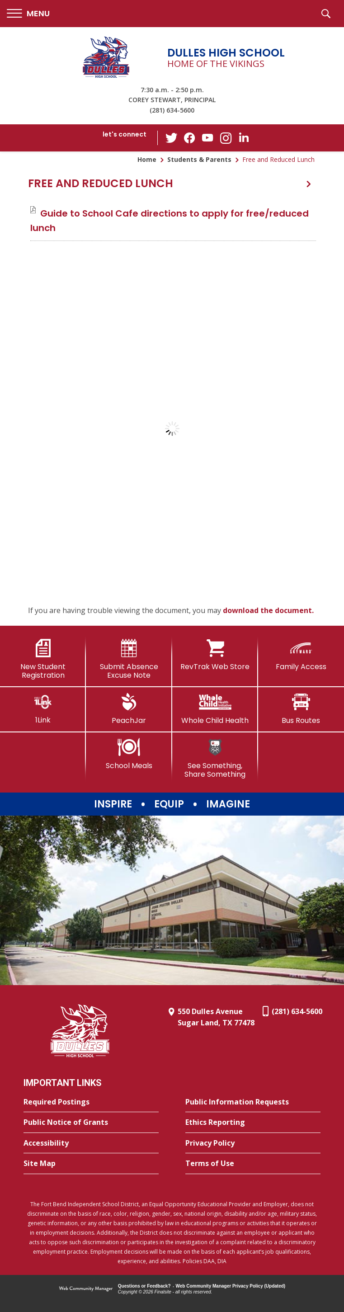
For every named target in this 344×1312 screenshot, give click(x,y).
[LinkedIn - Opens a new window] (244, 137)
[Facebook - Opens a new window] (189, 138)
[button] (28, 13)
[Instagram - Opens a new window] (226, 138)
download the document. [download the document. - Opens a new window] (268, 610)
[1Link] (43, 708)
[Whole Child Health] (215, 709)
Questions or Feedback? (144, 1286)
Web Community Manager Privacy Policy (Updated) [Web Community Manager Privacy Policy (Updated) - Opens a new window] (231, 1286)
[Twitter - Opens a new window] (171, 137)
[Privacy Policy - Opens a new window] (253, 1143)
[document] (172, 428)
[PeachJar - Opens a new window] (128, 709)
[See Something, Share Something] (215, 758)
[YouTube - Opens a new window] (207, 138)
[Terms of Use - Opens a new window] (253, 1163)
